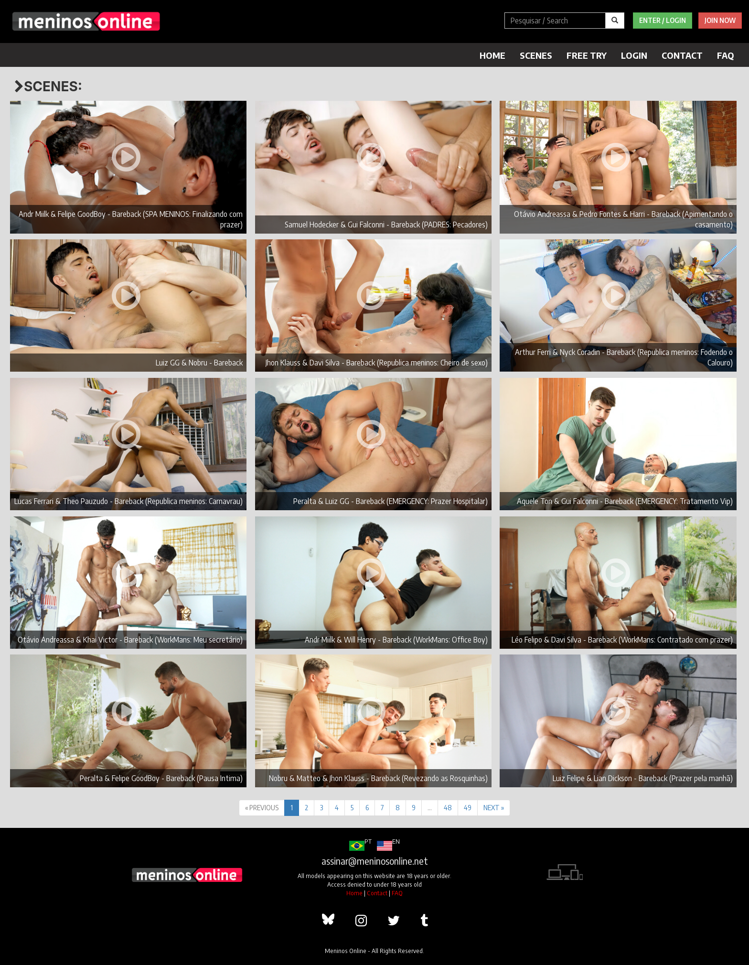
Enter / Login (662, 20)
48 (448, 808)
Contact (682, 55)
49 (467, 808)
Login (634, 55)
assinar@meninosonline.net (374, 861)
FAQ (725, 55)
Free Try (587, 55)
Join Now (720, 20)
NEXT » (493, 808)
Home (492, 55)
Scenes (536, 55)
